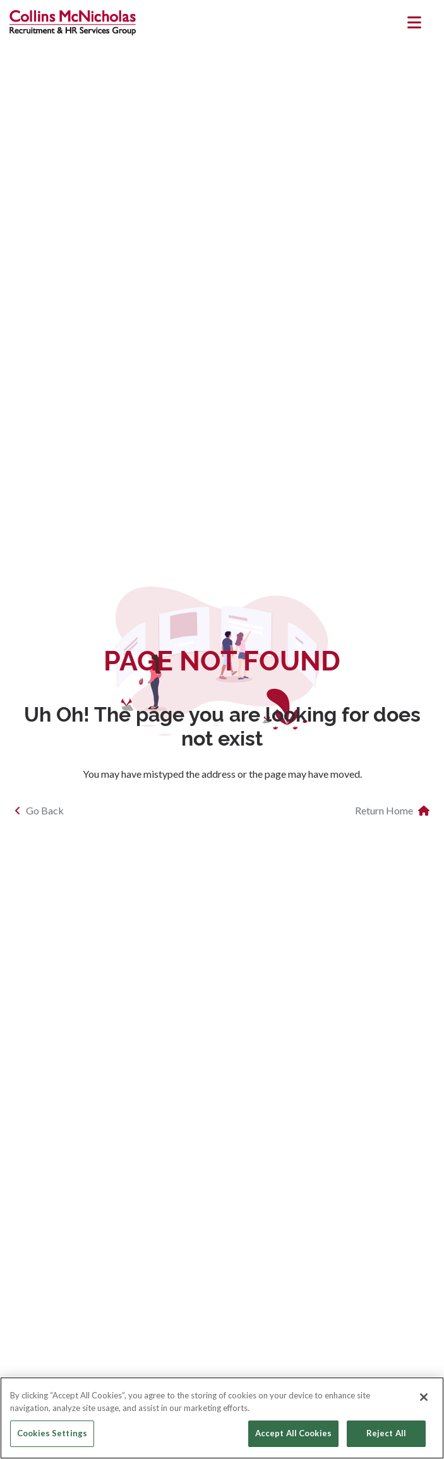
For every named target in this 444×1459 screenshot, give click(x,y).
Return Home (392, 810)
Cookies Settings (52, 1433)
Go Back (39, 810)
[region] (222, 1418)
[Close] (424, 1397)
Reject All (386, 1433)
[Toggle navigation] (414, 22)
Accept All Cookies (293, 1433)
